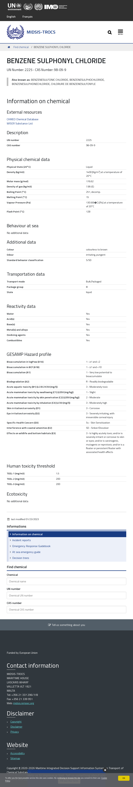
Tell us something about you (66, 625)
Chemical (12, 575)
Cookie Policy (16, 781)
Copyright (16, 721)
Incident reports (21, 540)
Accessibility (17, 753)
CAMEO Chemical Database (22, 119)
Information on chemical (27, 534)
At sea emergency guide (26, 552)
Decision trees (20, 558)
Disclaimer (16, 727)
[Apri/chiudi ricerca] (109, 32)
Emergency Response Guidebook (31, 546)
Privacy (14, 732)
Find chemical (21, 47)
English (11, 16)
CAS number (14, 603)
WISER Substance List (20, 123)
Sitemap (15, 758)
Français (28, 16)
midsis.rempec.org (23, 703)
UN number (13, 589)
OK (123, 777)
